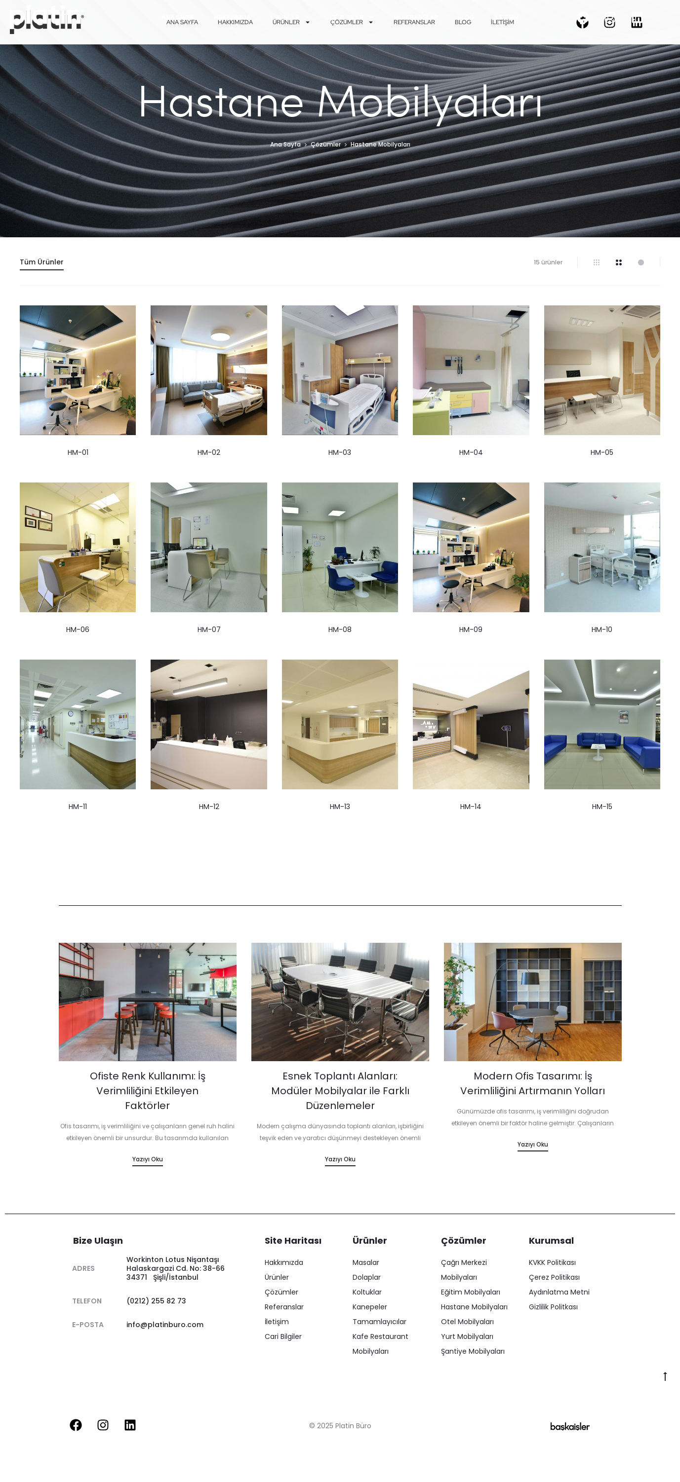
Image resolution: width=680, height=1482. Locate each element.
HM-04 (471, 452)
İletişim (506, 17)
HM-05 (602, 452)
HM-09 (470, 629)
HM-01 (78, 452)
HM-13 (340, 807)
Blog (466, 17)
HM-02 (209, 452)
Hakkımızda (232, 17)
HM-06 (77, 629)
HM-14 (470, 807)
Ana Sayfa (177, 17)
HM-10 (602, 629)
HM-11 (78, 807)
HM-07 (209, 629)
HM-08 (340, 629)
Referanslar (416, 17)
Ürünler (290, 17)
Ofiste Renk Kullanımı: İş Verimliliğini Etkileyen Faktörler (147, 1090)
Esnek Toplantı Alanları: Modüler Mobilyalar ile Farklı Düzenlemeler (340, 1090)
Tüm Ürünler (42, 262)
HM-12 (209, 807)
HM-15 (602, 807)
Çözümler (352, 17)
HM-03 (339, 452)
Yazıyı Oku (147, 1159)
